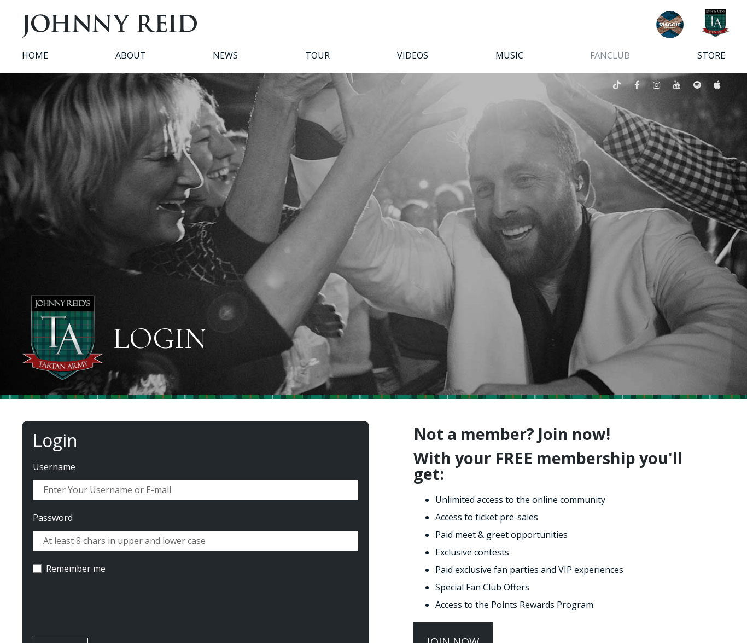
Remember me (76, 569)
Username (54, 467)
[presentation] (116, 607)
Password (53, 518)
